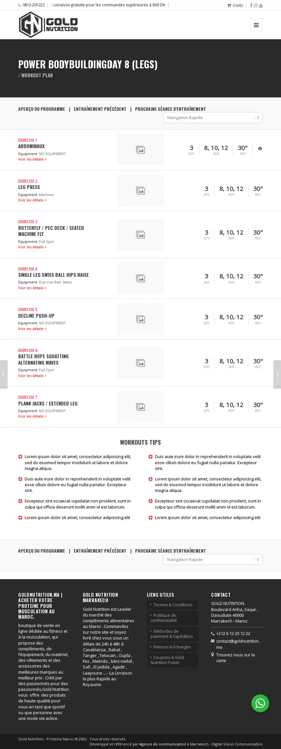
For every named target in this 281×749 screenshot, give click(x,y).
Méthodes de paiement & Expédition (171, 634)
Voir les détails (31, 159)
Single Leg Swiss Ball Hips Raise (53, 274)
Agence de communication (163, 744)
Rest (243, 154)
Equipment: (28, 153)
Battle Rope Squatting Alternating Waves (43, 359)
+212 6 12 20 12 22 (233, 633)
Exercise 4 (27, 268)
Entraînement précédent (100, 109)
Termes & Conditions (172, 605)
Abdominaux (31, 145)
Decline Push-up (36, 315)
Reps (216, 154)
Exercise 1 (27, 140)
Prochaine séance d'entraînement (170, 109)
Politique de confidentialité (163, 618)
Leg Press (29, 186)
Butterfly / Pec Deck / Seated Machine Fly (51, 230)
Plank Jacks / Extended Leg (48, 403)
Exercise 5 (27, 309)
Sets (191, 154)
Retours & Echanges (172, 647)
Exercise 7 (27, 397)
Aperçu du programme (41, 109)
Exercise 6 (27, 350)
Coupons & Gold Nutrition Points (167, 660)
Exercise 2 (27, 181)
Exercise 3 (27, 221)
